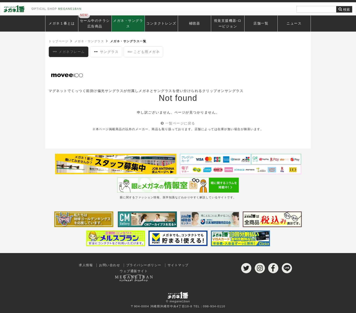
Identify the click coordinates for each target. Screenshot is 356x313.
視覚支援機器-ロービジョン (228, 23)
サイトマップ (178, 265)
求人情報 (86, 265)
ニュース (294, 23)
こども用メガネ (143, 52)
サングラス (106, 52)
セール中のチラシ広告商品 (95, 23)
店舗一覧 (260, 23)
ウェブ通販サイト (134, 274)
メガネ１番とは (62, 23)
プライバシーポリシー (143, 265)
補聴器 (194, 23)
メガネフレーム (68, 52)
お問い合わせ (109, 265)
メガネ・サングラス (128, 23)
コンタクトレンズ (161, 23)
